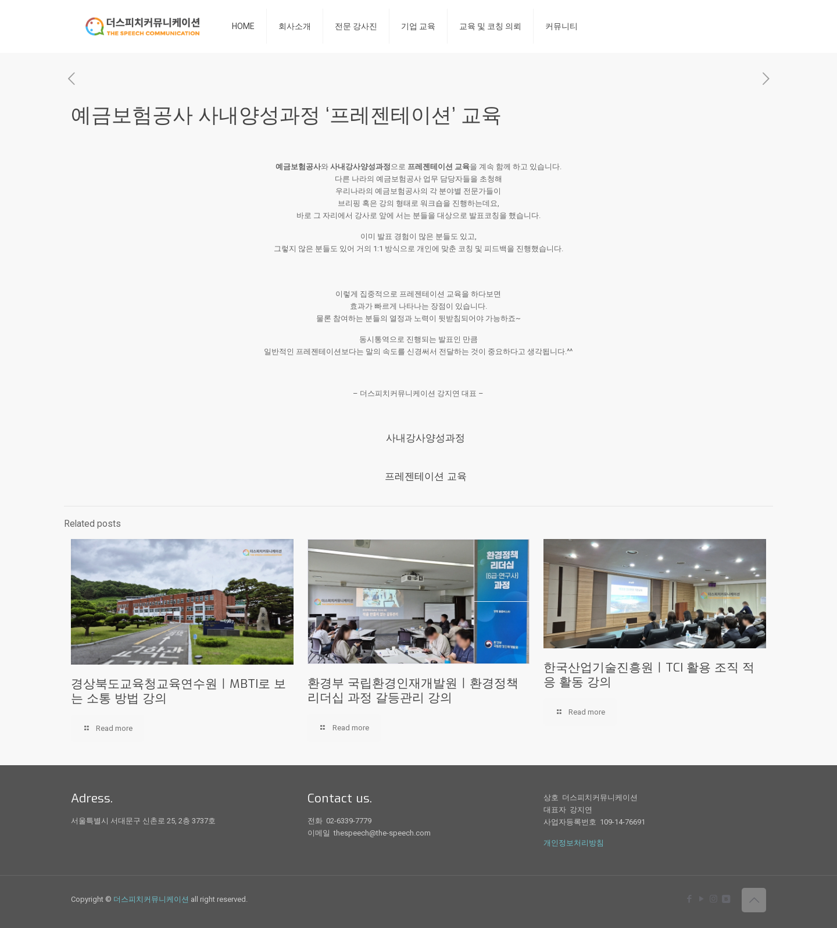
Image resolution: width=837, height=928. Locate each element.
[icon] (725, 899)
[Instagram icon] (713, 899)
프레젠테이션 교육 (426, 476)
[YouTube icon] (701, 899)
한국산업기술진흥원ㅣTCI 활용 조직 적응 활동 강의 (648, 674)
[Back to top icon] (754, 900)
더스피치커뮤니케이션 (151, 899)
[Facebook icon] (689, 899)
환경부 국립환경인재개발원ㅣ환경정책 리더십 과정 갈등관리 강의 (412, 690)
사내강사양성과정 (425, 438)
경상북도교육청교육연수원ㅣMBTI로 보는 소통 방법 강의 (178, 691)
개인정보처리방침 (573, 842)
